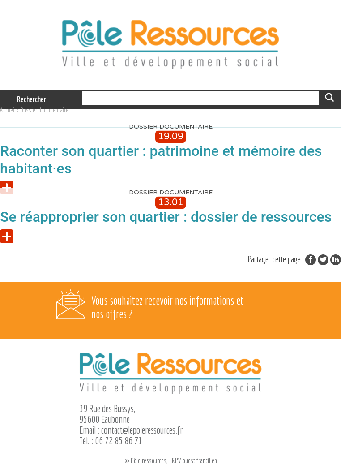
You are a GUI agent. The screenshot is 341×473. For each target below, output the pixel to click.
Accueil (8, 110)
